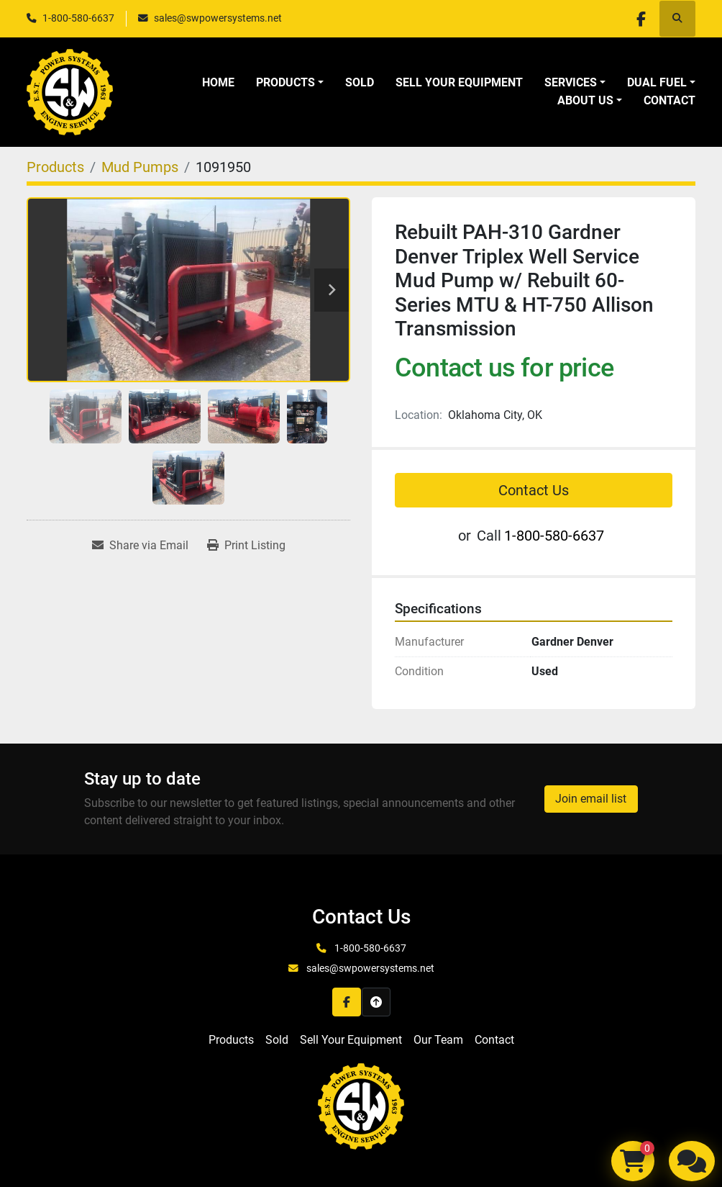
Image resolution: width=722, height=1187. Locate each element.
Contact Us (533, 490)
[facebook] (640, 19)
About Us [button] (585, 100)
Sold (359, 82)
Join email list (590, 798)
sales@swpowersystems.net (218, 18)
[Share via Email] (140, 545)
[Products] (55, 167)
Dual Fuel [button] (657, 82)
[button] (290, 82)
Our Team (438, 1040)
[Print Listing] (246, 545)
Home (218, 82)
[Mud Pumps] (139, 167)
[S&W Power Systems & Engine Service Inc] (361, 1105)
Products (285, 82)
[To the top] (376, 1002)
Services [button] (570, 82)
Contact (669, 100)
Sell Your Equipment (459, 82)
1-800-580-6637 (78, 18)
